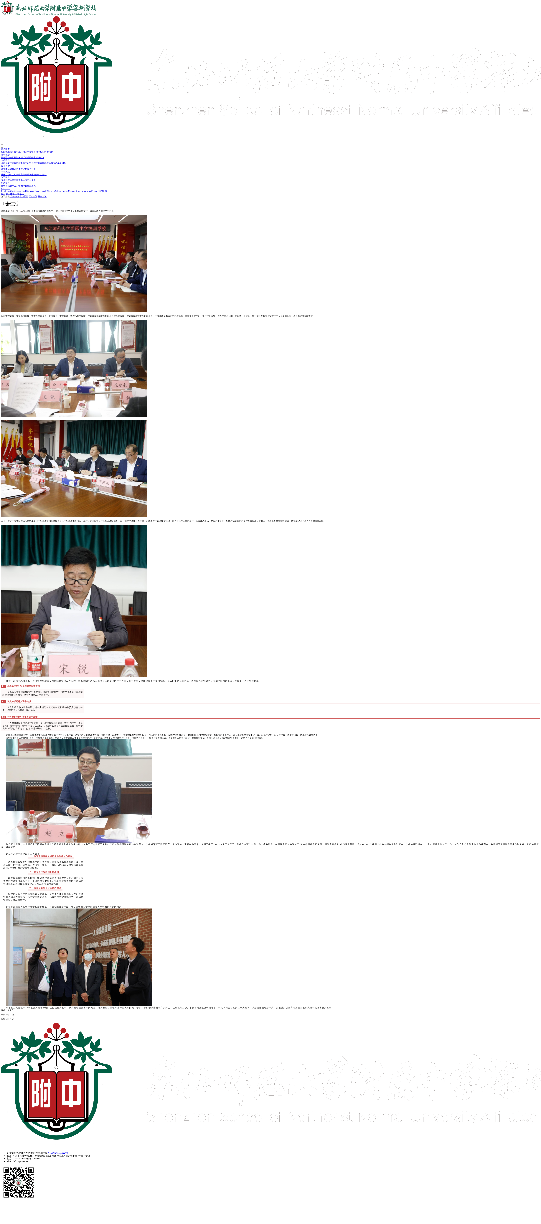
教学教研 (5, 155)
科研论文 (40, 157)
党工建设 (5, 177)
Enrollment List (8, 191)
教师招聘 (48, 152)
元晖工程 (35, 163)
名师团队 (5, 160)
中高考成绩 (23, 174)
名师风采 (5, 163)
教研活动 (22, 157)
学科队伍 (53, 163)
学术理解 (22, 186)
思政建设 (5, 183)
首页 (3, 193)
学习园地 (14, 180)
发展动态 (31, 186)
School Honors (61, 191)
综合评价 (31, 169)
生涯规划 (22, 169)
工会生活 (22, 180)
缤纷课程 (5, 157)
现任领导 (22, 152)
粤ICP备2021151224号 (58, 1153)
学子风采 (5, 172)
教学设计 (14, 186)
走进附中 (5, 149)
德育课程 (14, 169)
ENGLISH (5, 188)
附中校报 (40, 152)
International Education (45, 191)
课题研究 (31, 157)
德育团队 (5, 169)
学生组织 (14, 174)
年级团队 (61, 163)
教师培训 (14, 157)
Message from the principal (80, 191)
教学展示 (5, 186)
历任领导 (14, 152)
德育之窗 (5, 166)
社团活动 (5, 174)
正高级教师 (15, 163)
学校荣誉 (31, 152)
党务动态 (5, 180)
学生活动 (42, 174)
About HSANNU (99, 191)
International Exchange (25, 191)
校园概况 (5, 152)
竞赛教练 (44, 163)
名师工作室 (26, 163)
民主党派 (31, 180)
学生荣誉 (33, 174)
